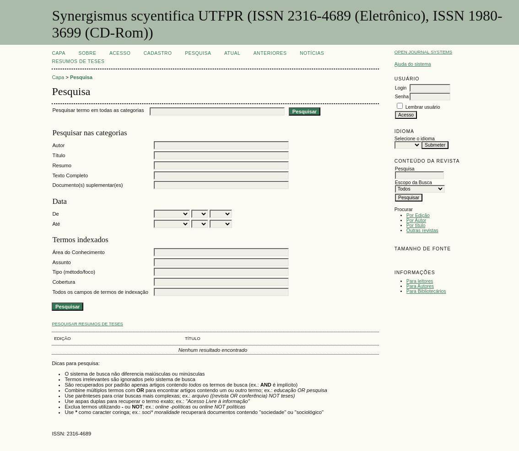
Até (56, 224)
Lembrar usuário (422, 107)
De (55, 214)
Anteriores (270, 53)
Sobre (87, 53)
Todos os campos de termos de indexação (100, 292)
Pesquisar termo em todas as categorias (98, 110)
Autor (58, 145)
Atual (232, 53)
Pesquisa (198, 53)
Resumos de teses (78, 61)
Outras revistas (422, 230)
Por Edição (418, 215)
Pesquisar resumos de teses (87, 323)
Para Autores (420, 286)
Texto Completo (70, 175)
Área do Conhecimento (78, 252)
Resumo (61, 165)
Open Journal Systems (423, 51)
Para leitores (419, 281)
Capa (58, 53)
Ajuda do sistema (413, 64)
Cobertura (63, 282)
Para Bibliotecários (426, 291)
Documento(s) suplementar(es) (87, 185)
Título (58, 155)
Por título (416, 225)
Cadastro (158, 53)
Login (400, 87)
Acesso (119, 53)
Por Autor (416, 220)
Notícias (312, 53)
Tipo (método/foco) (73, 272)
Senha (402, 96)
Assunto (61, 262)
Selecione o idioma (415, 138)
